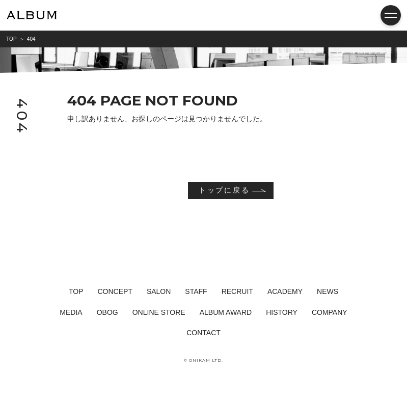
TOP (76, 291)
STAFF (196, 291)
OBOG (107, 312)
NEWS (327, 291)
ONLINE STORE (158, 312)
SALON (159, 291)
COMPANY (329, 312)
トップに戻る (224, 190)
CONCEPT (114, 291)
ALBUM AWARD (226, 312)
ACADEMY (285, 291)
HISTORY (281, 312)
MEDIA (71, 312)
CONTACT (203, 333)
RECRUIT (237, 291)
